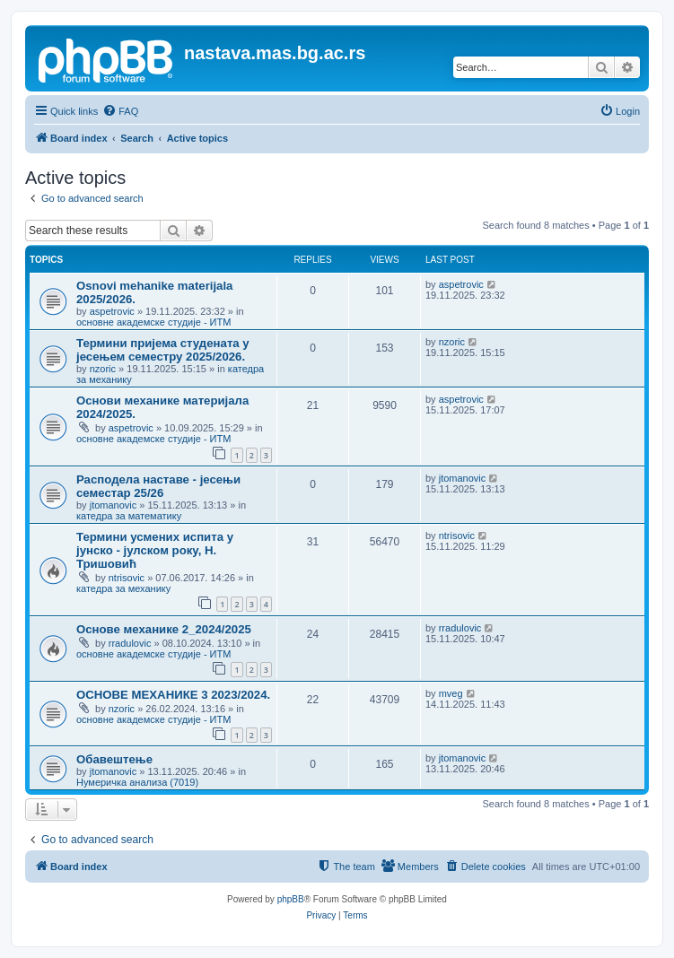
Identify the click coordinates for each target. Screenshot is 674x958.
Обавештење (114, 759)
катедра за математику (128, 515)
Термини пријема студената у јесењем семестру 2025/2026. (162, 349)
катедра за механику (123, 588)
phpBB (290, 899)
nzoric (103, 368)
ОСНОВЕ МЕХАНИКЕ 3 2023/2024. (173, 694)
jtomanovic (113, 505)
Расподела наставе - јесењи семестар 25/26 (158, 486)
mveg (451, 693)
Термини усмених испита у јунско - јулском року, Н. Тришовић (154, 550)
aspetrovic (112, 311)
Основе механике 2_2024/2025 (163, 629)
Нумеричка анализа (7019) (137, 782)
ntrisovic (126, 577)
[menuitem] (120, 111)
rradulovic (130, 643)
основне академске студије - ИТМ (153, 322)
